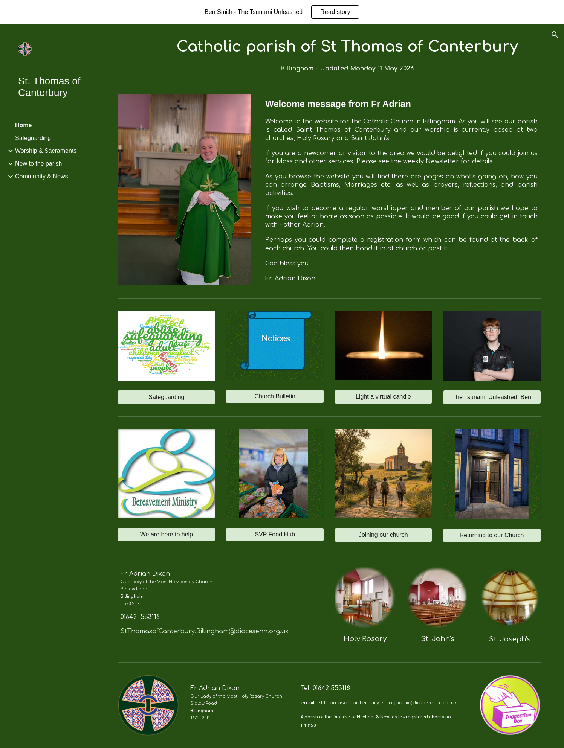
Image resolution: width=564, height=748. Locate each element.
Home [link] (23, 125)
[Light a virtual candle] (383, 396)
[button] (555, 35)
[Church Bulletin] (274, 396)
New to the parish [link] (38, 163)
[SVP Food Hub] (274, 534)
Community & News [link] (41, 176)
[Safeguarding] (166, 397)
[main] (347, 54)
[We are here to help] (166, 534)
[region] (282, 12)
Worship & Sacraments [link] (45, 151)
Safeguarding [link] (33, 138)
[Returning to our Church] (491, 535)
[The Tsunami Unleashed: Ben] (491, 397)
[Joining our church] (383, 535)
